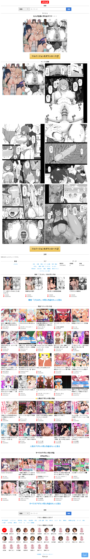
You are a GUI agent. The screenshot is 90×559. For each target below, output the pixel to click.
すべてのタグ (5, 520)
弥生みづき (39, 539)
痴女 (84, 520)
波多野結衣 (74, 531)
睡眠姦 (48, 268)
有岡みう (32, 547)
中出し (35, 266)
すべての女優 (4, 531)
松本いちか (46, 531)
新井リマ (39, 547)
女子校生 (10, 522)
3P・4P (79, 520)
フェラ (56, 520)
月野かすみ (74, 539)
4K (24, 522)
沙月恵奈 (4, 539)
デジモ (20, 522)
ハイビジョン (13, 520)
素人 (60, 520)
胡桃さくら (81, 539)
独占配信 (31, 520)
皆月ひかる (53, 531)
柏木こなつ (11, 547)
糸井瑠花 (53, 539)
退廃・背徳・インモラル (44, 266)
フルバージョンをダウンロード (45, 56)
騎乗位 (64, 520)
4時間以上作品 (71, 520)
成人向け (39, 268)
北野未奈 (25, 547)
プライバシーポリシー (48, 554)
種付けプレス (55, 268)
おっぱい (54, 266)
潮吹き (15, 522)
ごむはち (15, 264)
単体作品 (20, 520)
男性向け (33, 268)
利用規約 (39, 554)
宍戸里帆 (18, 547)
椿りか (18, 531)
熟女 (47, 520)
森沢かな (18, 539)
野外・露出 (54, 264)
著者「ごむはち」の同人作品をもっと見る (45, 300)
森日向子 (32, 539)
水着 (38, 264)
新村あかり (25, 531)
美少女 (51, 520)
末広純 (4, 547)
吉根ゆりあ (60, 539)
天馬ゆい (60, 531)
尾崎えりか (46, 547)
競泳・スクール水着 (45, 264)
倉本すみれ (46, 539)
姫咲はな (25, 539)
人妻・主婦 (41, 520)
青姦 (44, 268)
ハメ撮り (4, 522)
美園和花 (32, 531)
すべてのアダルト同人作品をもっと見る (45, 504)
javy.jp (45, 2)
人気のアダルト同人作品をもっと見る (45, 446)
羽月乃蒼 (81, 531)
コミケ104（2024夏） (45, 271)
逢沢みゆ (11, 531)
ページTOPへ (85, 554)
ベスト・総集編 (30, 522)
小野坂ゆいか (11, 539)
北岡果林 (39, 531)
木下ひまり (67, 531)
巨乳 (34, 264)
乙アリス (67, 539)
